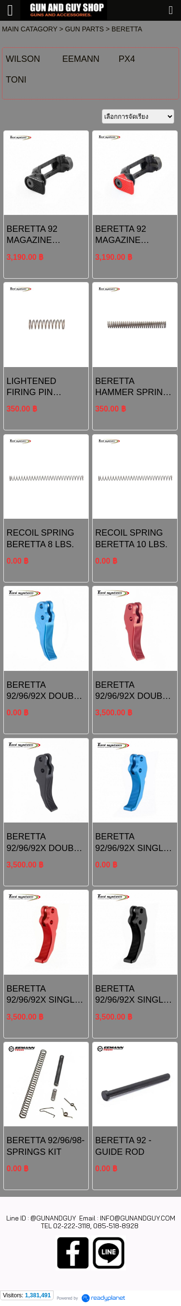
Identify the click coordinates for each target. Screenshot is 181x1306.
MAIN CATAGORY (29, 29)
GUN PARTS (84, 29)
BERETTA (126, 29)
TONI (16, 80)
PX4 (127, 59)
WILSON (23, 59)
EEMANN (80, 59)
